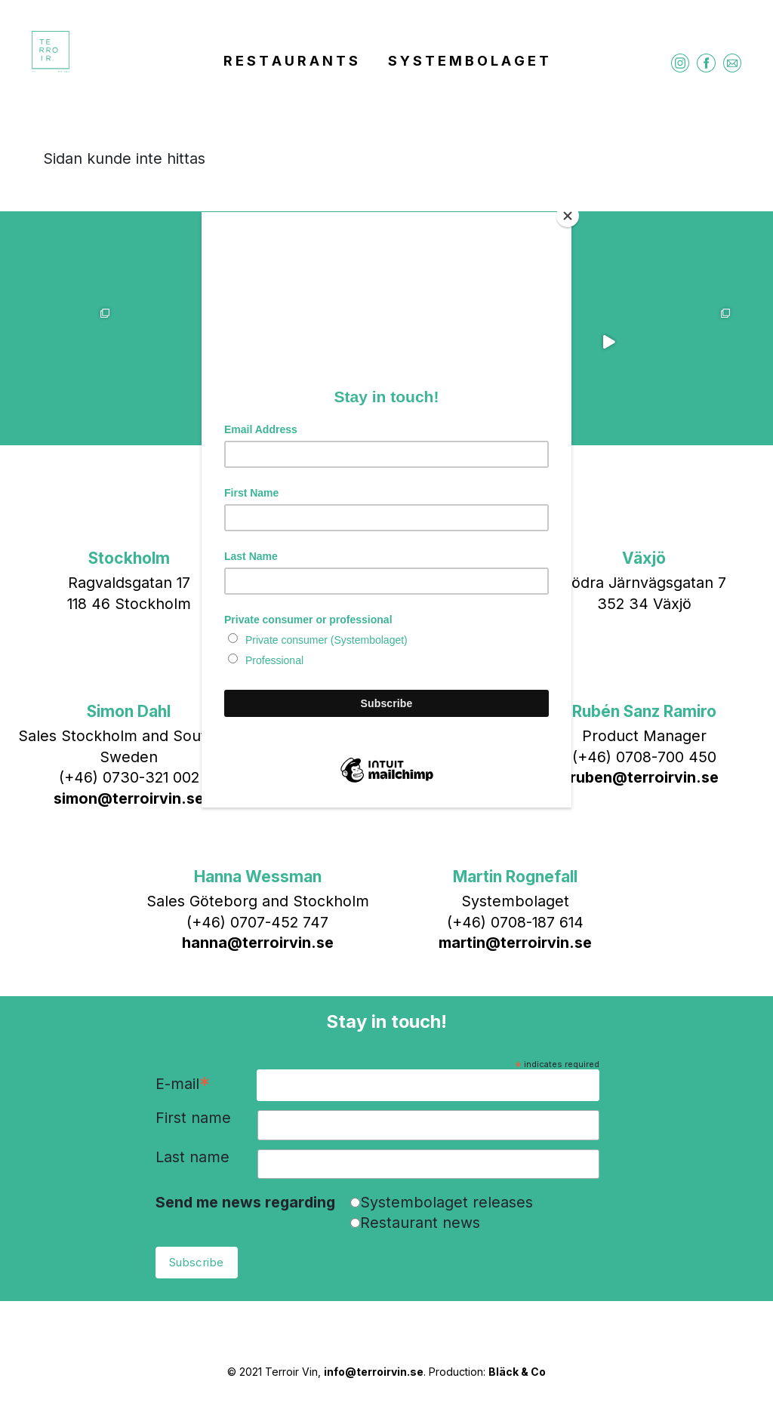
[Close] (567, 216)
